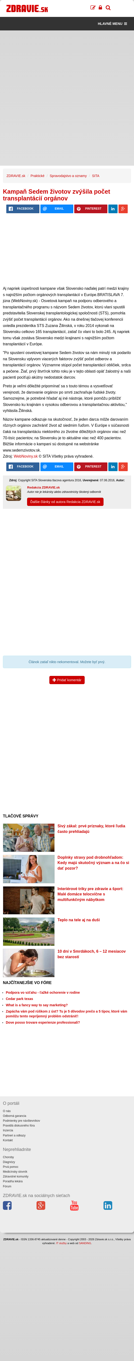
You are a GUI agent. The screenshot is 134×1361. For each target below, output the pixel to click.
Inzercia (8, 1130)
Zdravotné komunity (15, 1176)
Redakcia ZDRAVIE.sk (43, 487)
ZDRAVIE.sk (16, 176)
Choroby (8, 1157)
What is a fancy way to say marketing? (37, 1005)
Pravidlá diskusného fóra (19, 1125)
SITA (95, 176)
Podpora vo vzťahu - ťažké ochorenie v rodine (43, 992)
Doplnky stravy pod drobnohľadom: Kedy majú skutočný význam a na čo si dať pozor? (93, 863)
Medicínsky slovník (15, 1171)
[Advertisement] (67, 64)
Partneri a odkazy (14, 1135)
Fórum (7, 1186)
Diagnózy (9, 1162)
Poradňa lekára (12, 1181)
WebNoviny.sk (26, 456)
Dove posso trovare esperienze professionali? (43, 1022)
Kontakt (8, 1140)
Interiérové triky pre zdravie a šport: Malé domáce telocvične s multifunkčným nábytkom (90, 894)
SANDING (85, 1243)
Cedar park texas (19, 999)
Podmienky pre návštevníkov (21, 1120)
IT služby (61, 1243)
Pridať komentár (66, 680)
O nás (7, 1111)
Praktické (37, 176)
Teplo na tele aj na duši (79, 920)
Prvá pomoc (10, 1167)
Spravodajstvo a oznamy (68, 176)
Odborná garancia (14, 1116)
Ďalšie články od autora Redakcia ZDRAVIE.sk (65, 502)
